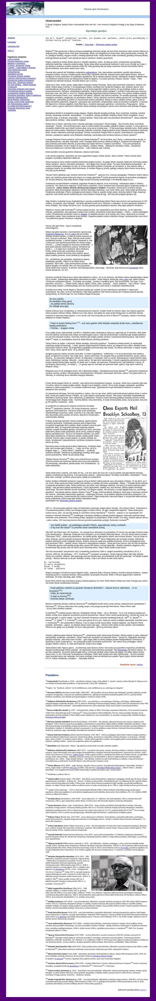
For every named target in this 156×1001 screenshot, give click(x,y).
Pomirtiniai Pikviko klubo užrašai (109, 770)
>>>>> (140, 667)
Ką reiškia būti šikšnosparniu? (19, 106)
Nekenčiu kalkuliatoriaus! (17, 97)
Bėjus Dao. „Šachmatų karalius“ (20, 83)
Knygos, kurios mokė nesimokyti (20, 102)
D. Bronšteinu (59, 872)
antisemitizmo (91, 73)
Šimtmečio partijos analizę (70, 502)
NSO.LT (10, 51)
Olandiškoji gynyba (15, 74)
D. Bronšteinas (73, 969)
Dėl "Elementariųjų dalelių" (18, 104)
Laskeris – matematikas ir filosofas (21, 68)
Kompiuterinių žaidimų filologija (20, 93)
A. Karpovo (59, 961)
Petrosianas (122, 653)
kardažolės (133, 269)
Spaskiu (84, 215)
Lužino (73, 235)
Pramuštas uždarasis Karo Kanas (21, 89)
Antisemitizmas (13, 72)
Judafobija (11, 110)
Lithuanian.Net (13, 46)
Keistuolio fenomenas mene (18, 108)
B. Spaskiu (125, 850)
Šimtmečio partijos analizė (106, 45)
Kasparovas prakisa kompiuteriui (20, 80)
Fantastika (11, 42)
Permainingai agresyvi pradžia (19, 91)
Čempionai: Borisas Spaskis (18, 76)
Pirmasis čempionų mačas (18, 61)
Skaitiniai (11, 38)
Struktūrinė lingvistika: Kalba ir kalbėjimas (24, 95)
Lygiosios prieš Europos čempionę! (21, 78)
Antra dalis (89, 45)
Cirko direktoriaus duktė (17, 70)
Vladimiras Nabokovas (55, 235)
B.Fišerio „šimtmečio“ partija (18, 65)
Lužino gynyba (13, 59)
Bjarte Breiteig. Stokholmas (18, 100)
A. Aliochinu (62, 919)
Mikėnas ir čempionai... (16, 63)
